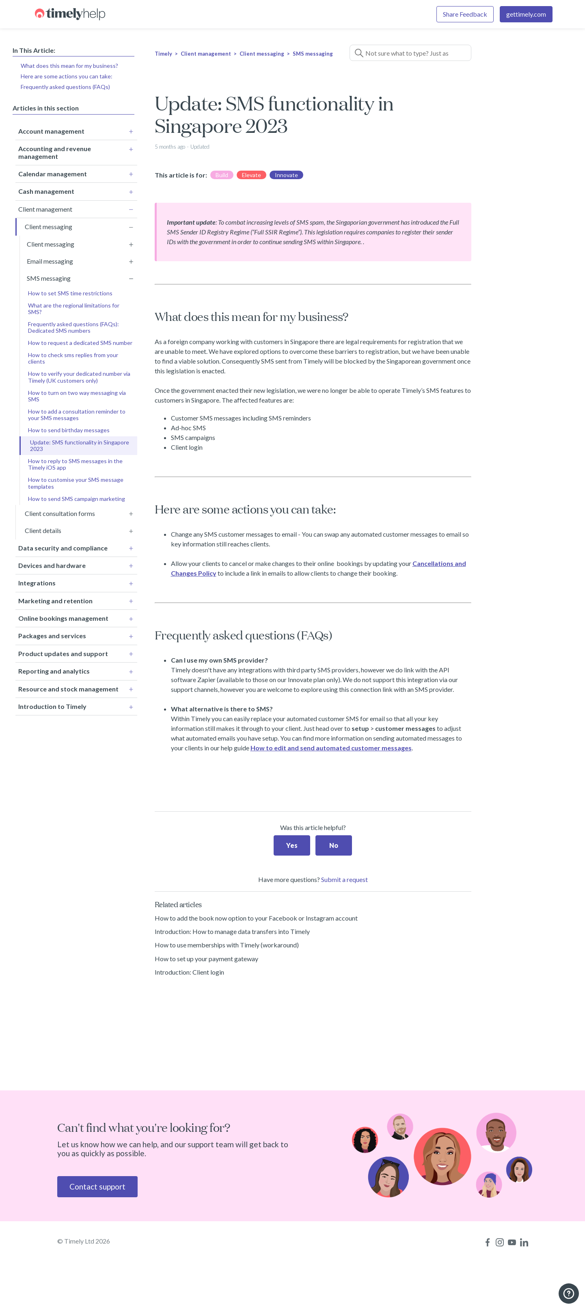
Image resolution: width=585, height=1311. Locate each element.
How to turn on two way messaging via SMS (77, 394)
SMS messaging (313, 53)
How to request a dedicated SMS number (80, 341)
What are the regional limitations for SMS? (73, 307)
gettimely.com (526, 14)
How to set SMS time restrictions (70, 291)
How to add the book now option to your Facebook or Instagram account (256, 918)
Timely (163, 53)
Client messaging (262, 53)
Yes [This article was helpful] (292, 845)
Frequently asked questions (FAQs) (65, 86)
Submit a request (344, 879)
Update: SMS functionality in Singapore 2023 (79, 444)
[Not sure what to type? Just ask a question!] (410, 53)
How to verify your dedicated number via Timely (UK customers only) (79, 375)
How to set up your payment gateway (206, 958)
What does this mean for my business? (69, 65)
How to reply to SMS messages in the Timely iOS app (75, 462)
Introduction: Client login (189, 972)
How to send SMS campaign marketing (76, 497)
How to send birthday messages (69, 428)
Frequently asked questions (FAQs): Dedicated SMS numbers (73, 325)
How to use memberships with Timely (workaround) (227, 945)
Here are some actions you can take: (66, 76)
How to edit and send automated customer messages (331, 748)
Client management (206, 53)
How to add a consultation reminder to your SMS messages (76, 413)
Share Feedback (465, 14)
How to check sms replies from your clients (73, 356)
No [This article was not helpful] (333, 845)
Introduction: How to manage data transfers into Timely (232, 931)
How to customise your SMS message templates (75, 481)
